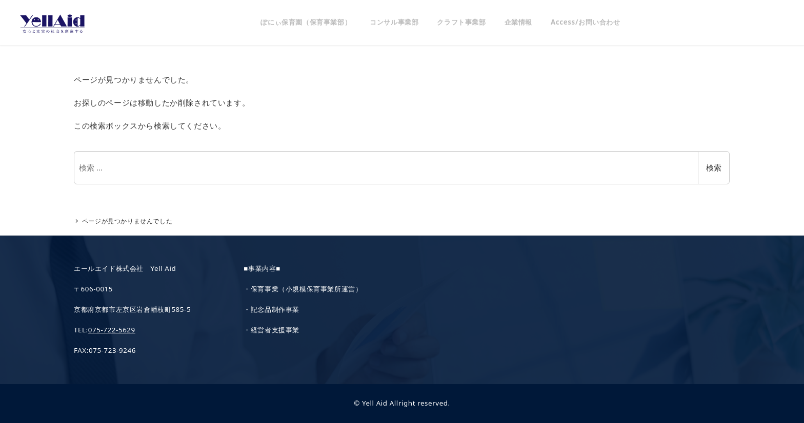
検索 (713, 167)
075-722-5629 (111, 329)
